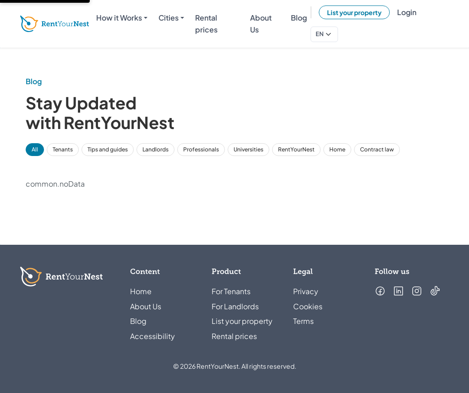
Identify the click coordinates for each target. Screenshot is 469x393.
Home (337, 149)
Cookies (307, 306)
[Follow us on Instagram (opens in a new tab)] (416, 290)
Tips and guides (107, 149)
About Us (145, 306)
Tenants (63, 149)
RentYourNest (296, 149)
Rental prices (234, 336)
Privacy (305, 291)
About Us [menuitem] (261, 23)
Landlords (155, 149)
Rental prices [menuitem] (206, 23)
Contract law (377, 149)
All (35, 149)
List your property (354, 12)
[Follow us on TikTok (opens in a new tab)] (435, 290)
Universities (248, 149)
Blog (138, 321)
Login (406, 12)
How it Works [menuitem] (119, 17)
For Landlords (235, 306)
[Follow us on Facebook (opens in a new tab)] (380, 290)
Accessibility (152, 336)
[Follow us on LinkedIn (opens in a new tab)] (398, 290)
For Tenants (231, 291)
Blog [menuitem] (299, 17)
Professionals (201, 149)
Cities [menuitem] (168, 17)
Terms (303, 321)
